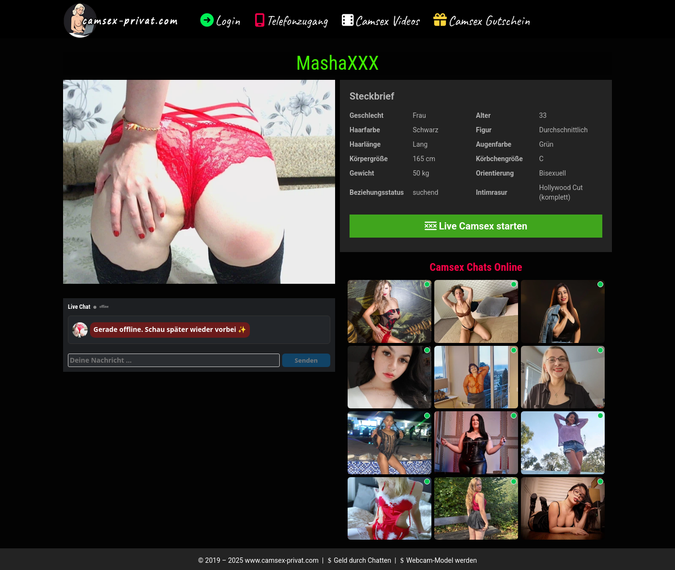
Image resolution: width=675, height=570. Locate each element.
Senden (306, 360)
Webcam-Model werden (437, 560)
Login (227, 20)
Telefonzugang (296, 20)
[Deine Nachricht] (174, 360)
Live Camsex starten (476, 226)
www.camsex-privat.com (282, 560)
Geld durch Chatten (358, 560)
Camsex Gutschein (489, 20)
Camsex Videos (387, 20)
